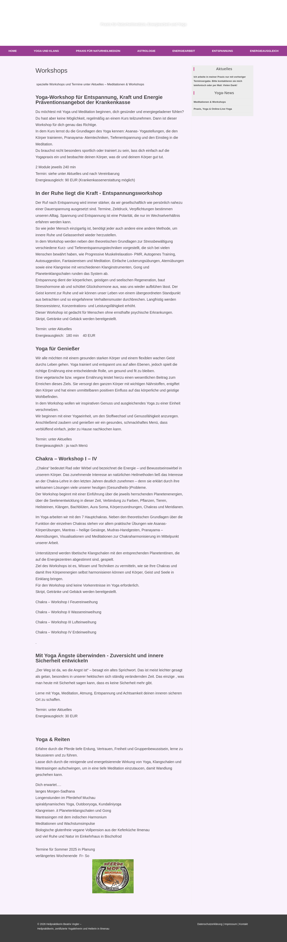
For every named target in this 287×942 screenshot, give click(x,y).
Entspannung (222, 50)
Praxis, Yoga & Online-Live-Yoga (213, 108)
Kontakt (243, 924)
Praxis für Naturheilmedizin (98, 50)
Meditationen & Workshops (210, 102)
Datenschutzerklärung (209, 924)
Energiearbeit (183, 50)
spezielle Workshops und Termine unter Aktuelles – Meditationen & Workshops (98, 84)
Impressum (230, 924)
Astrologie (146, 50)
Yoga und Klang (46, 50)
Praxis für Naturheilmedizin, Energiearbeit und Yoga (144, 23)
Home (12, 50)
